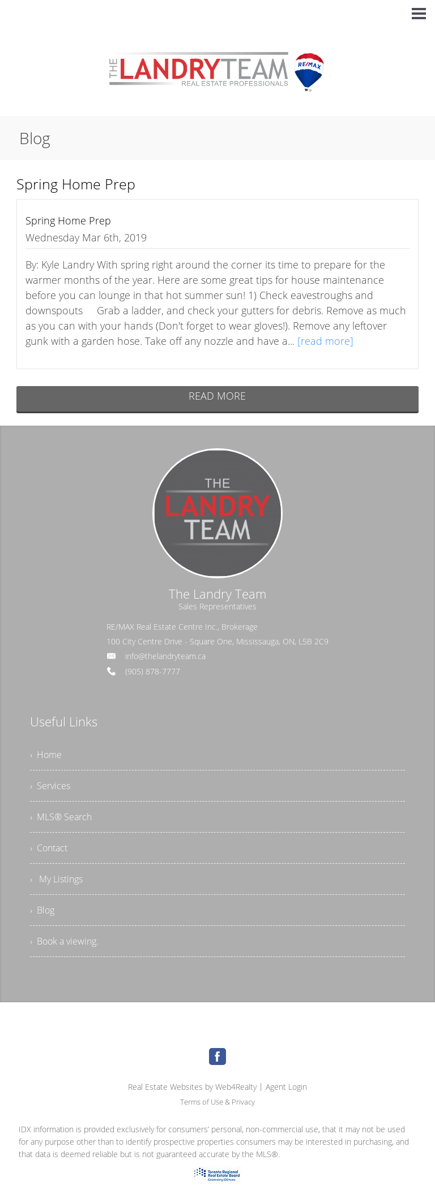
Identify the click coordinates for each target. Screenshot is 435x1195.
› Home (46, 754)
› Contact (48, 848)
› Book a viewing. (64, 941)
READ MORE (217, 395)
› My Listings (56, 879)
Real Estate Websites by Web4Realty (192, 1086)
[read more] (325, 341)
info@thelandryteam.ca (165, 656)
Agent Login (286, 1086)
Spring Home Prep (68, 220)
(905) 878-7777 (152, 671)
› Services (50, 786)
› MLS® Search (61, 817)
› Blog (42, 910)
